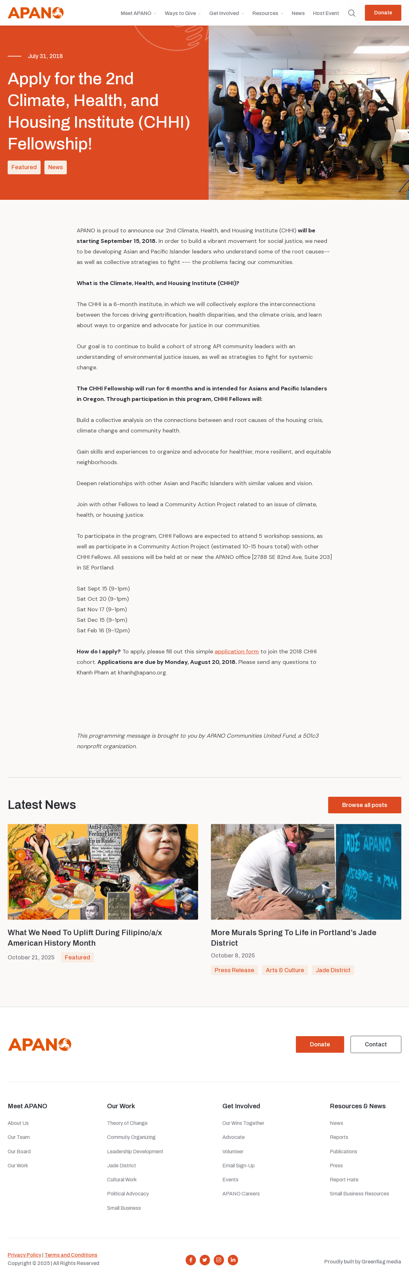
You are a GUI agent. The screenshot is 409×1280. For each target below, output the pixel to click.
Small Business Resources (359, 1193)
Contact (376, 1044)
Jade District (333, 972)
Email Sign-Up (238, 1165)
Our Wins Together (243, 1123)
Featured (24, 167)
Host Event (326, 13)
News (298, 13)
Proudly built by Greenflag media (362, 1261)
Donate (383, 12)
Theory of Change (127, 1123)
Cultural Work (122, 1179)
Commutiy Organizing (131, 1137)
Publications (343, 1151)
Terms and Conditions (70, 1255)
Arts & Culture (285, 972)
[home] (36, 13)
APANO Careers (241, 1193)
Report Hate (344, 1179)
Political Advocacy (128, 1193)
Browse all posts (364, 805)
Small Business (124, 1208)
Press (337, 1165)
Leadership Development (135, 1151)
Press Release (234, 972)
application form (237, 651)
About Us (18, 1123)
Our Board (19, 1151)
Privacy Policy (24, 1255)
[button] (139, 16)
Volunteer (232, 1151)
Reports (339, 1137)
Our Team (19, 1137)
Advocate (233, 1137)
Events (230, 1179)
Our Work (18, 1165)
